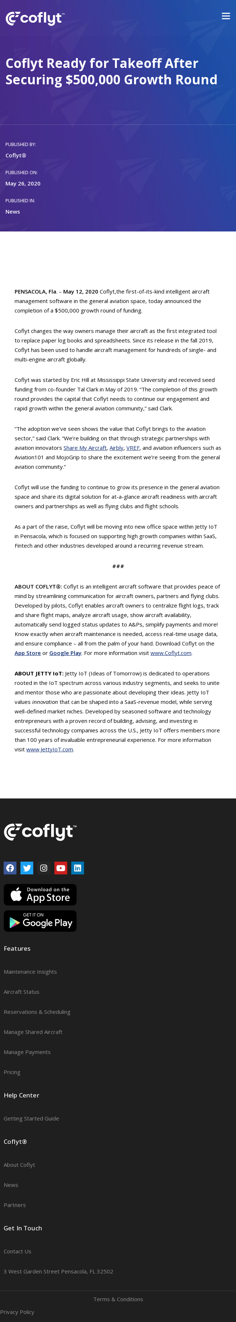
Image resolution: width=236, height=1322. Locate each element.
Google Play (65, 652)
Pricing (12, 1072)
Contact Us (17, 1251)
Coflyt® (15, 155)
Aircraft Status (21, 991)
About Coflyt (19, 1164)
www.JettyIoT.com (49, 749)
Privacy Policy (17, 1311)
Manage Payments (27, 1051)
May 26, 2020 (23, 183)
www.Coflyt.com (171, 652)
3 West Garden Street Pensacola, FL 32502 (58, 1271)
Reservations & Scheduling (37, 1011)
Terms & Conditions (118, 1299)
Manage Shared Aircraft (33, 1031)
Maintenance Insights (30, 971)
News (12, 211)
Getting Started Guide (31, 1118)
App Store (28, 652)
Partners (15, 1204)
